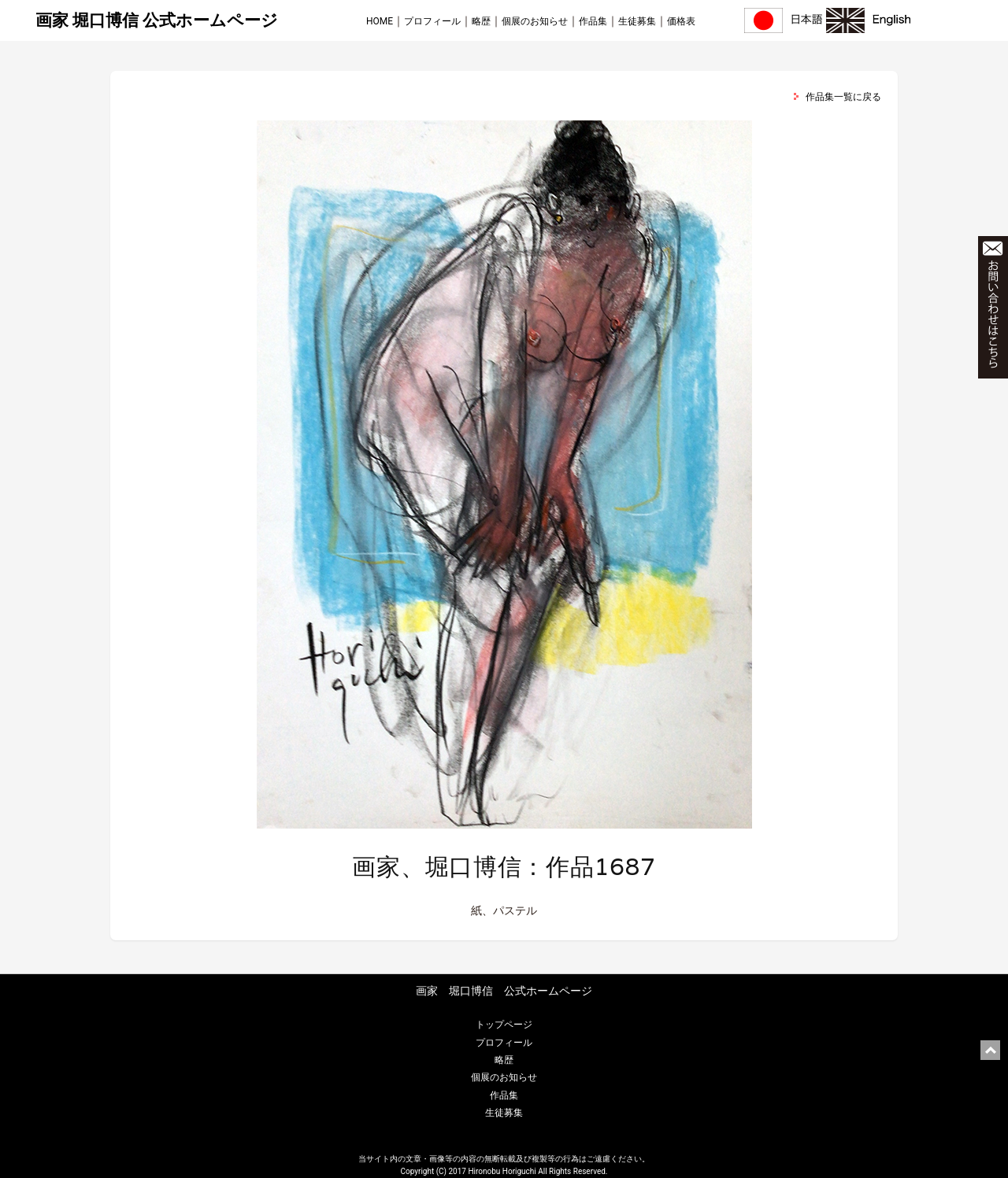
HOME (379, 21)
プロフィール (432, 21)
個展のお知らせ (535, 21)
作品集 (593, 21)
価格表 (681, 21)
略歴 (481, 21)
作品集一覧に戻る (843, 96)
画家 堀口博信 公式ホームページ (156, 20)
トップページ (504, 1024)
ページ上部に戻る (990, 1050)
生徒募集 (637, 21)
